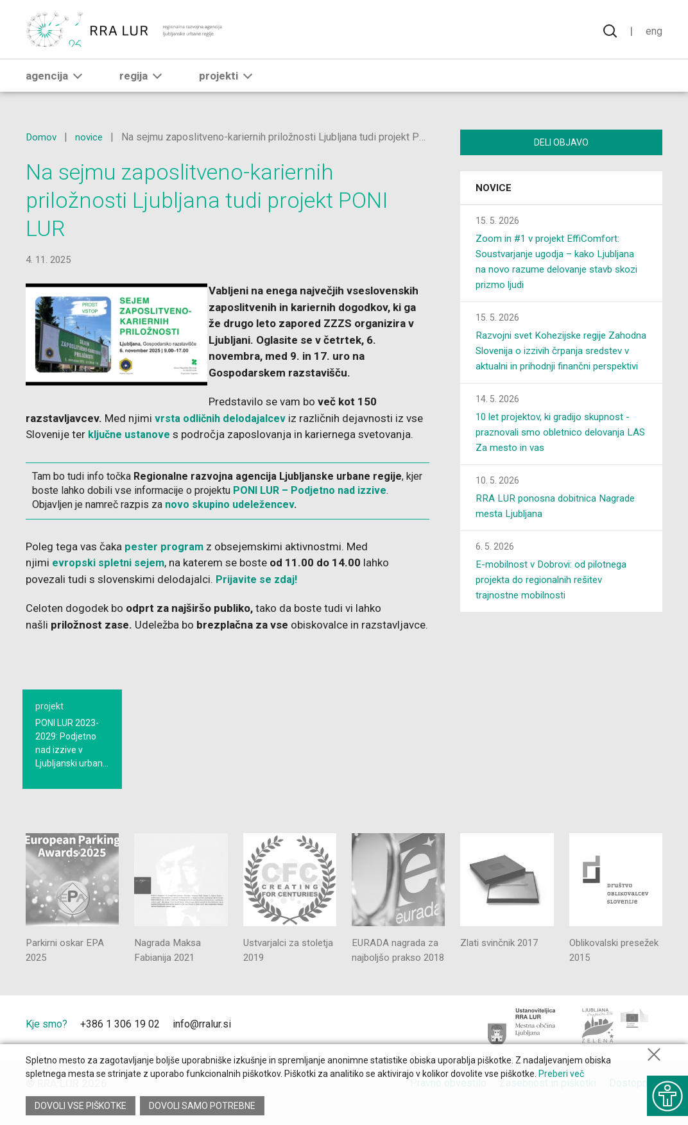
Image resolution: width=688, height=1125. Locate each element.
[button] (77, 81)
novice (91, 137)
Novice (494, 191)
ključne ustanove (131, 434)
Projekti (228, 81)
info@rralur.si (202, 1041)
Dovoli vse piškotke (80, 1106)
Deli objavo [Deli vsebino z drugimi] (561, 142)
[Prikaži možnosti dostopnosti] (665, 1089)
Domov (42, 137)
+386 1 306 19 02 (120, 1041)
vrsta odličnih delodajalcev (222, 418)
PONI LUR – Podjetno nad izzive (309, 490)
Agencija (56, 81)
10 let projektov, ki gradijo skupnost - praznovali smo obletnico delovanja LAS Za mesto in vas (558, 450)
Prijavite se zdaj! (257, 579)
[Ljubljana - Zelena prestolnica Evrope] (615, 1044)
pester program (165, 546)
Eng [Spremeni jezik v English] (653, 32)
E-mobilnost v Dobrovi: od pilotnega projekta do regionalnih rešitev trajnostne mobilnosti (556, 598)
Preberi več (561, 1079)
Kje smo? (46, 1041)
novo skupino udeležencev (229, 504)
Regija (143, 81)
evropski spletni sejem (109, 562)
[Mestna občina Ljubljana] (522, 1044)
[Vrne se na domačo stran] (125, 32)
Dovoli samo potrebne (204, 1106)
